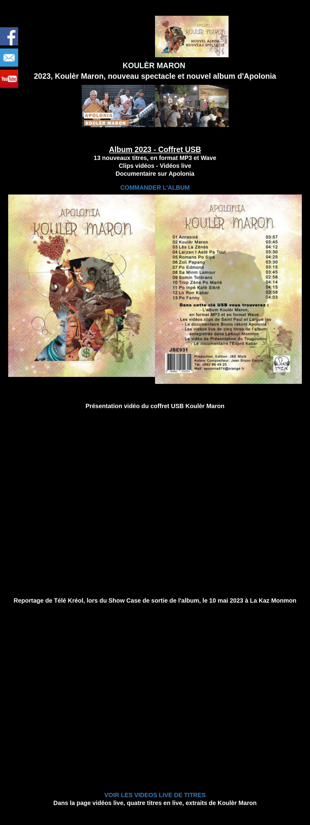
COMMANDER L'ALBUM (155, 187)
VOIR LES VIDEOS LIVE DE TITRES (155, 795)
